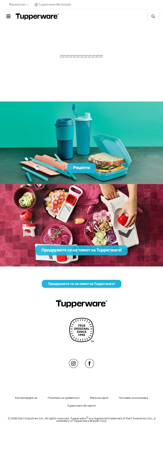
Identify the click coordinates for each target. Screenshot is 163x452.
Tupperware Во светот (81, 406)
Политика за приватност (64, 398)
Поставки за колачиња (133, 398)
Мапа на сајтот (99, 398)
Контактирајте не (26, 398)
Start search (153, 17)
